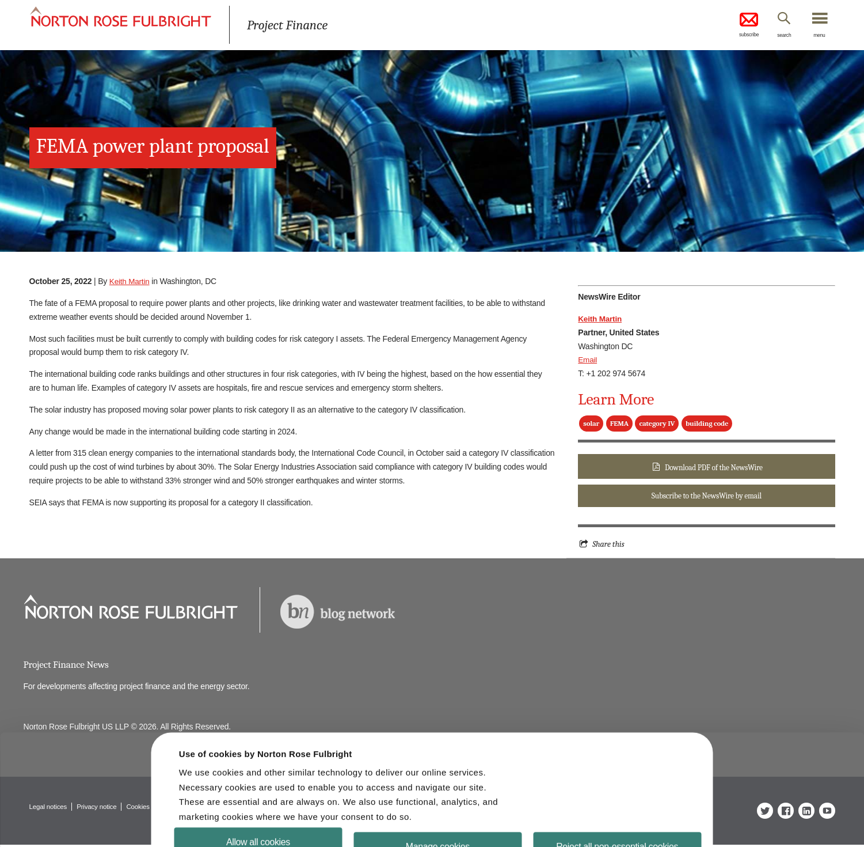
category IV (657, 423)
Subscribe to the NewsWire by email (706, 497)
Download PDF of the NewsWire (713, 467)
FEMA (619, 423)
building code (707, 423)
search (777, 36)
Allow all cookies (262, 815)
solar (591, 423)
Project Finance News (68, 666)
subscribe (737, 25)
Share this (608, 545)
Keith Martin (130, 281)
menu (817, 36)
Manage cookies (438, 820)
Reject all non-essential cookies (614, 820)
